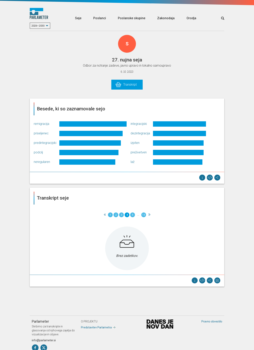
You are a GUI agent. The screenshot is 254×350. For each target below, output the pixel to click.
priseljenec (41, 133)
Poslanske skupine (131, 18)
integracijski (139, 124)
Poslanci (99, 18)
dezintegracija (140, 133)
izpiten (135, 143)
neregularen (42, 162)
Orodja (191, 18)
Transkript (130, 84)
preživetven (139, 152)
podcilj (38, 152)
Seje (78, 18)
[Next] (149, 214)
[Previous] (104, 214)
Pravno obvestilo (211, 321)
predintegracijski (45, 143)
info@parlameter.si (44, 340)
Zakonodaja (166, 18)
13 (143, 214)
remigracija (41, 124)
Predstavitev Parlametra (96, 327)
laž (133, 162)
